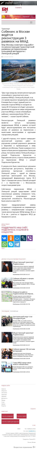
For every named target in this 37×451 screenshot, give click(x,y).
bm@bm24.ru (32, 431)
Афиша (3, 404)
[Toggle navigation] (31, 22)
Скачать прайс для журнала (10, 421)
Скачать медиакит (7, 416)
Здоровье (3, 396)
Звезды (3, 400)
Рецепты (3, 405)
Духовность (4, 398)
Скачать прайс (21, 416)
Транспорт (4, 394)
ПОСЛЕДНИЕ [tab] (5, 311)
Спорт (3, 402)
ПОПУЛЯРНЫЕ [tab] (14, 311)
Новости (3, 389)
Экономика (4, 392)
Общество (4, 390)
